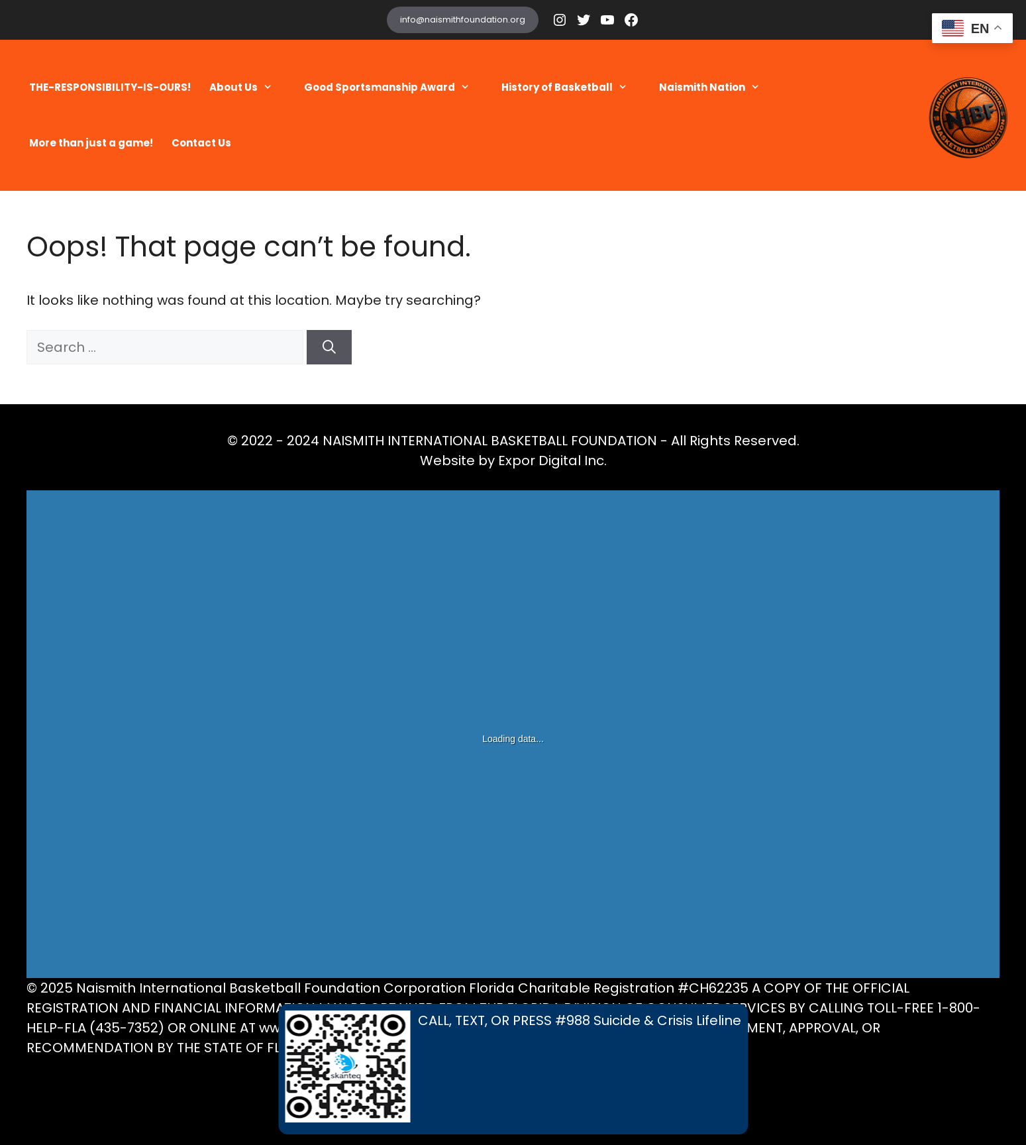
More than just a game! (91, 143)
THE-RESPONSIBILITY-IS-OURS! (110, 87)
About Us (247, 87)
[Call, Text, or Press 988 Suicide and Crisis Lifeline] (513, 1069)
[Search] (329, 347)
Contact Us (201, 143)
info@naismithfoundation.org (462, 19)
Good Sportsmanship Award (393, 87)
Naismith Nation (716, 87)
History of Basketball (571, 87)
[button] (271, 87)
